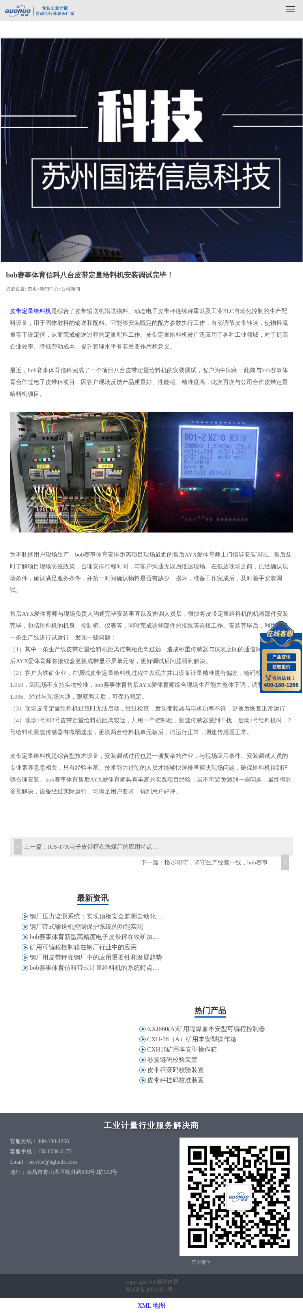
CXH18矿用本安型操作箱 (182, 1049)
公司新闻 (70, 289)
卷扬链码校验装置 (172, 1059)
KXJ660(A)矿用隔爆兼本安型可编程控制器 (206, 1028)
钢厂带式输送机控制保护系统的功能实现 (86, 926)
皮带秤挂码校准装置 (175, 1080)
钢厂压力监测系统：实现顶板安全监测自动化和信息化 (105, 916)
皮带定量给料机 (30, 311)
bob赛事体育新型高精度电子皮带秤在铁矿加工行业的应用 (110, 936)
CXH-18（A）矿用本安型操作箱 (192, 1039)
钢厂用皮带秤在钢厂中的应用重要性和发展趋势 (96, 957)
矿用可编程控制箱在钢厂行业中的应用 (83, 947)
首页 (32, 289)
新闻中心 (48, 289)
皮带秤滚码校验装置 (175, 1070)
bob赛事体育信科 (39, 11)
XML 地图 (152, 1305)
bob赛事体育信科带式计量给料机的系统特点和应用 (101, 967)
